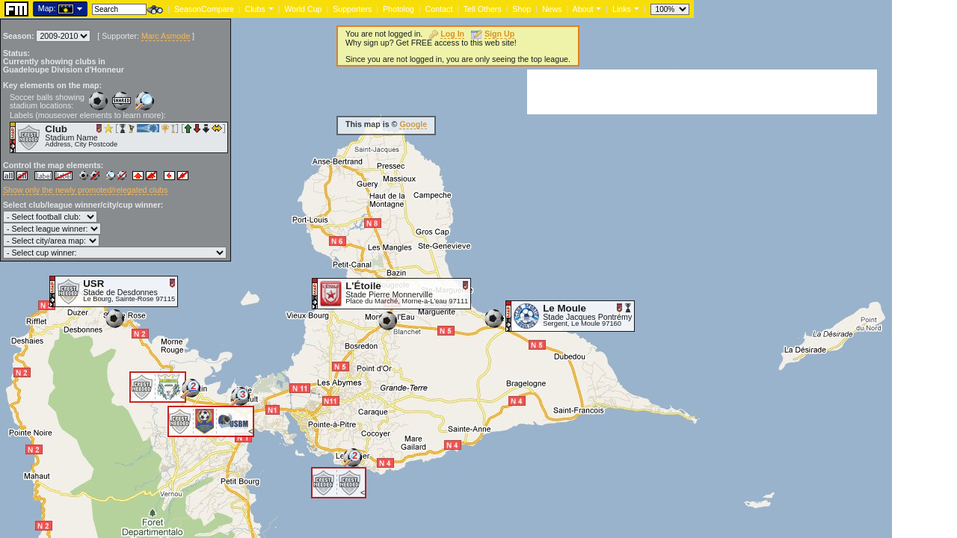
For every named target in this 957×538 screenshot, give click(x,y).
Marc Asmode (165, 35)
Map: (47, 8)
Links (621, 8)
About (583, 8)
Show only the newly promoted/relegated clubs (85, 189)
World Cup (302, 8)
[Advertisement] (702, 91)
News (552, 8)
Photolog (398, 8)
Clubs (255, 8)
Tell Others (483, 8)
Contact (439, 8)
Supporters (352, 8)
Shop (521, 8)
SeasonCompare (204, 8)
